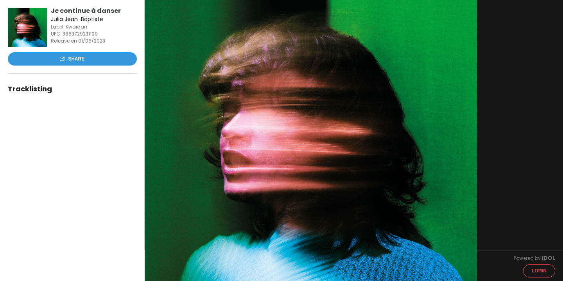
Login (539, 271)
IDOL (548, 258)
